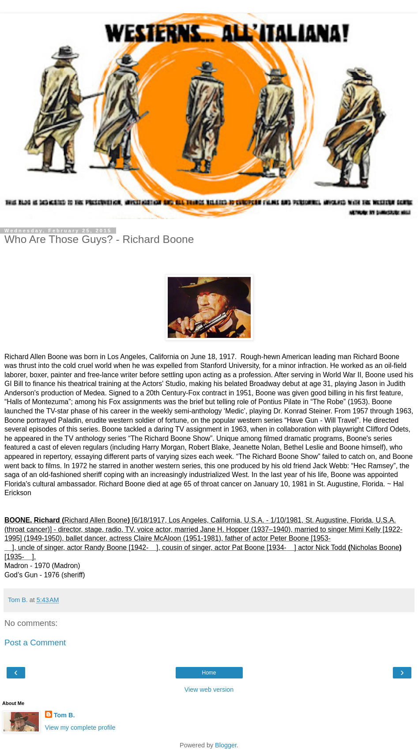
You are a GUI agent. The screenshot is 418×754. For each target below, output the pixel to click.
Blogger (226, 745)
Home (209, 673)
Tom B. (64, 715)
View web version (209, 689)
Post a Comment (35, 642)
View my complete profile (80, 727)
